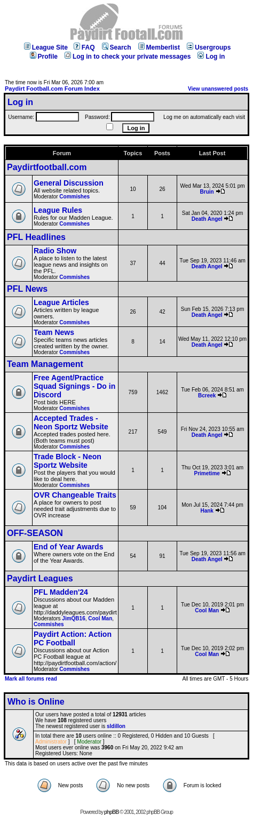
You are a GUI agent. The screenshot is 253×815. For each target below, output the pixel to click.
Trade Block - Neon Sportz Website (67, 460)
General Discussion (69, 183)
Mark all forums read (31, 679)
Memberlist (159, 47)
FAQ (84, 47)
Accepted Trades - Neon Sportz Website (71, 422)
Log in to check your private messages (128, 56)
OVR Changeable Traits (75, 495)
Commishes (74, 196)
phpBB (111, 812)
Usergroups (209, 47)
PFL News (27, 288)
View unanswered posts (218, 89)
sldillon (116, 726)
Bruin (207, 192)
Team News (54, 332)
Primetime (206, 473)
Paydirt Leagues (40, 578)
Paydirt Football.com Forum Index (52, 88)
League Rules (58, 210)
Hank (206, 511)
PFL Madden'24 (61, 592)
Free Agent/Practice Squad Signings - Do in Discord (74, 386)
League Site (46, 47)
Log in (211, 56)
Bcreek (207, 395)
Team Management (45, 364)
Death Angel (207, 219)
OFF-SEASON (35, 533)
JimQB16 (73, 618)
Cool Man (100, 618)
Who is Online (36, 701)
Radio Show (55, 250)
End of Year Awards (68, 546)
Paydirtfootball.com (46, 167)
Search (116, 47)
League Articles (61, 302)
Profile (44, 56)
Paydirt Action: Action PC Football (73, 638)
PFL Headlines (36, 237)
